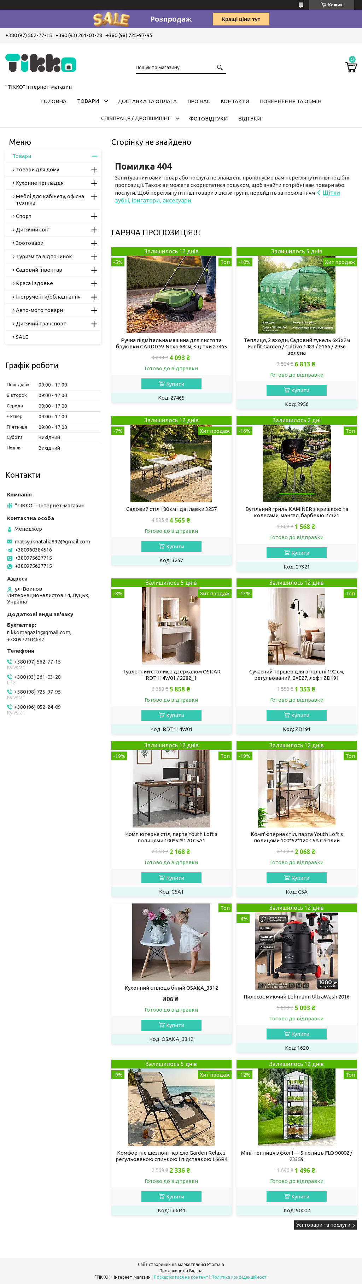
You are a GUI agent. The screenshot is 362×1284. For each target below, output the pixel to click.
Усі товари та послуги (323, 1225)
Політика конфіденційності (239, 1277)
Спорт (23, 216)
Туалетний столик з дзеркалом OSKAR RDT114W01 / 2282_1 (171, 674)
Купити (175, 384)
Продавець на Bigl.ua (181, 1270)
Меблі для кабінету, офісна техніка (50, 199)
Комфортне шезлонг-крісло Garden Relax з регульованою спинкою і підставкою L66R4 (171, 1156)
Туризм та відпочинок (44, 256)
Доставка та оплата (147, 101)
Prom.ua (215, 1264)
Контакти (235, 101)
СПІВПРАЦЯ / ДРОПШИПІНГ (135, 118)
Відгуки (249, 119)
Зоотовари (29, 243)
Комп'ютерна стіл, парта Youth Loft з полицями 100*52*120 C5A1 (171, 837)
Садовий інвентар (39, 270)
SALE (22, 337)
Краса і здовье (34, 283)
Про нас (198, 101)
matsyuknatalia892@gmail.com (52, 541)
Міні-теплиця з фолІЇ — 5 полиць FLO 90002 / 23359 (296, 1156)
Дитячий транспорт (41, 323)
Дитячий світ (32, 229)
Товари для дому (37, 169)
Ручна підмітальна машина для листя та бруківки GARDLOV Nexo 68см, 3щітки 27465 (171, 343)
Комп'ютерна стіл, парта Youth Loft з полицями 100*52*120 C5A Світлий (297, 837)
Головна (53, 101)
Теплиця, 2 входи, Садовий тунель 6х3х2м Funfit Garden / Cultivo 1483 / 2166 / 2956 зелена (297, 346)
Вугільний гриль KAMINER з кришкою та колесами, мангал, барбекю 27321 (296, 512)
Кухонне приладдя (40, 183)
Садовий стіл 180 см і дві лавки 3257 (171, 509)
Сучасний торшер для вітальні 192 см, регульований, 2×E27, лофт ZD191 (296, 674)
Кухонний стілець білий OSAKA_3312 (171, 988)
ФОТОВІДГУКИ (208, 119)
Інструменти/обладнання (48, 297)
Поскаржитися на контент (181, 1277)
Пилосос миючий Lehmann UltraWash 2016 (297, 997)
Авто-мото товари (39, 310)
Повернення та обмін (290, 101)
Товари (88, 101)
